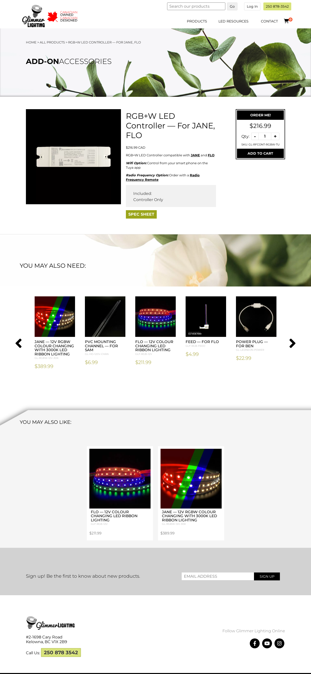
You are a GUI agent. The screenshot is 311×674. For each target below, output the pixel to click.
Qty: (245, 136)
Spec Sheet (141, 214)
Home (31, 42)
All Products (52, 42)
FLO (211, 155)
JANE (195, 155)
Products (197, 21)
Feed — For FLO (206, 343)
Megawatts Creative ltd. (202, 668)
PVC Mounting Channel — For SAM (105, 347)
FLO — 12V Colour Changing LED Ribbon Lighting (155, 347)
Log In (252, 6)
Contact (269, 21)
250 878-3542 (277, 6)
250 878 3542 (61, 643)
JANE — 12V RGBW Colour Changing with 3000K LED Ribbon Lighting (55, 349)
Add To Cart (260, 153)
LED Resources (233, 21)
